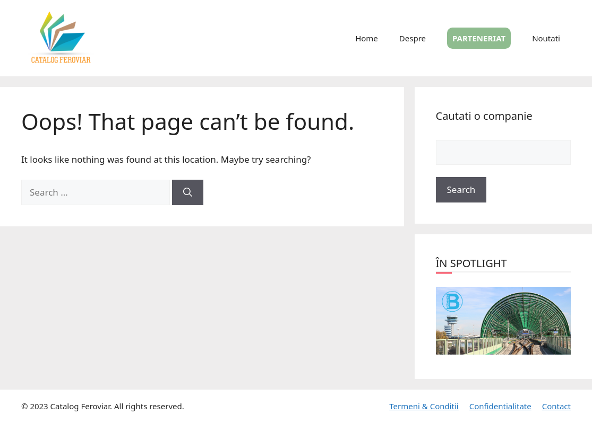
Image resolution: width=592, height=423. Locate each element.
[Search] (187, 192)
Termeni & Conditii (423, 406)
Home (366, 38)
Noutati (546, 38)
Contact (556, 406)
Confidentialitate (500, 406)
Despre (412, 38)
